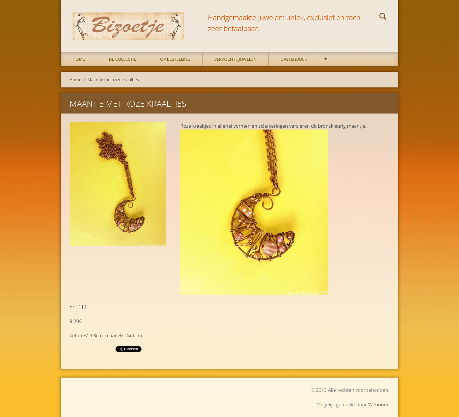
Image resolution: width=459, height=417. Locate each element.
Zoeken (382, 17)
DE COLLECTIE (122, 59)
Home (79, 59)
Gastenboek (293, 59)
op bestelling (175, 59)
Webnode (378, 404)
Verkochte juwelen (235, 59)
